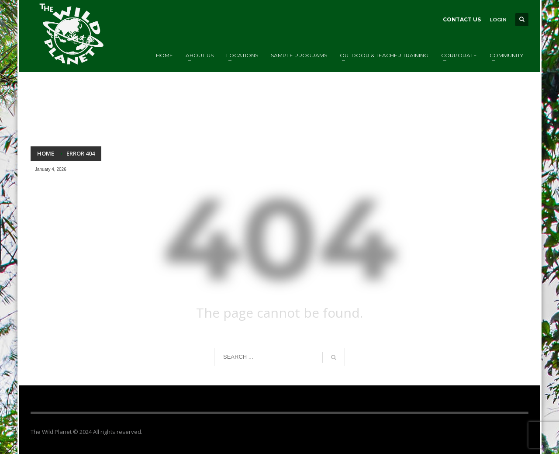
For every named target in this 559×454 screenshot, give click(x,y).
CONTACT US (462, 19)
